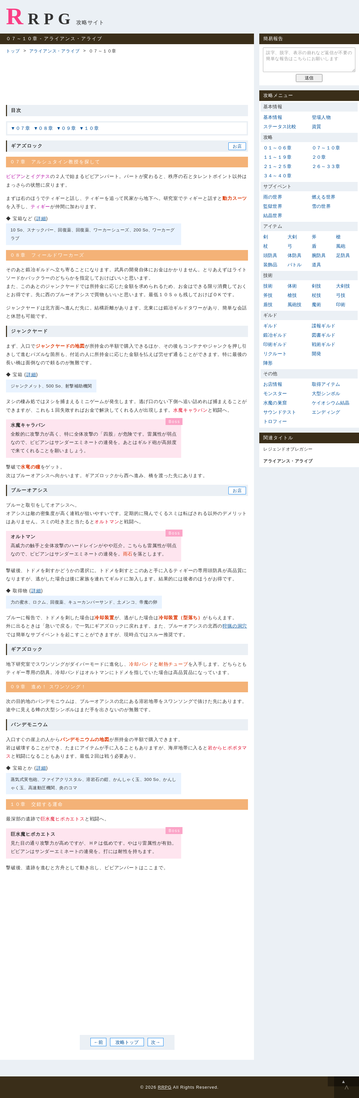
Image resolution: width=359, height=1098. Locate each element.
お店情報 (272, 384)
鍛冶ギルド (275, 335)
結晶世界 (272, 215)
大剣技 (343, 286)
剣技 (316, 286)
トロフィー (275, 421)
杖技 (316, 295)
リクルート (275, 353)
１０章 (91, 128)
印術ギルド (275, 344)
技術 (268, 286)
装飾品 (270, 264)
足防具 (343, 255)
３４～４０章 (277, 175)
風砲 (340, 246)
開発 (316, 353)
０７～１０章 (326, 147)
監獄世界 (272, 206)
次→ (155, 1042)
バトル (295, 264)
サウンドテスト (279, 412)
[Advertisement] (127, 78)
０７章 (23, 128)
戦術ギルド (323, 344)
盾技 (268, 304)
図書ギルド (323, 335)
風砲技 (295, 304)
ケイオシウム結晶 (331, 402)
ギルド (270, 325)
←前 (98, 1042)
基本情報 (272, 117)
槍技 (292, 295)
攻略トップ (127, 1042)
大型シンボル (326, 393)
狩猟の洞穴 (234, 626)
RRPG (40, 16)
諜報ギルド (323, 325)
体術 (292, 286)
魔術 (316, 304)
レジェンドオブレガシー (288, 449)
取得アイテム (326, 384)
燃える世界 (323, 197)
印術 (340, 304)
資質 (316, 126)
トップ (13, 50)
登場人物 (321, 117)
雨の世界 (272, 197)
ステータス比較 (279, 126)
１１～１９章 (277, 157)
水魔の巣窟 (275, 402)
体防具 (295, 255)
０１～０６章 (277, 147)
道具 (316, 264)
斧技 (268, 295)
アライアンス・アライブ (54, 50)
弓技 (340, 295)
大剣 (292, 236)
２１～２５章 (277, 166)
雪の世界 (321, 206)
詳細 (41, 218)
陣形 (268, 363)
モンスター (275, 393)
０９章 (68, 128)
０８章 (45, 128)
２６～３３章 (326, 166)
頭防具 (270, 255)
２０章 (319, 157)
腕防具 (319, 255)
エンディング (326, 412)
